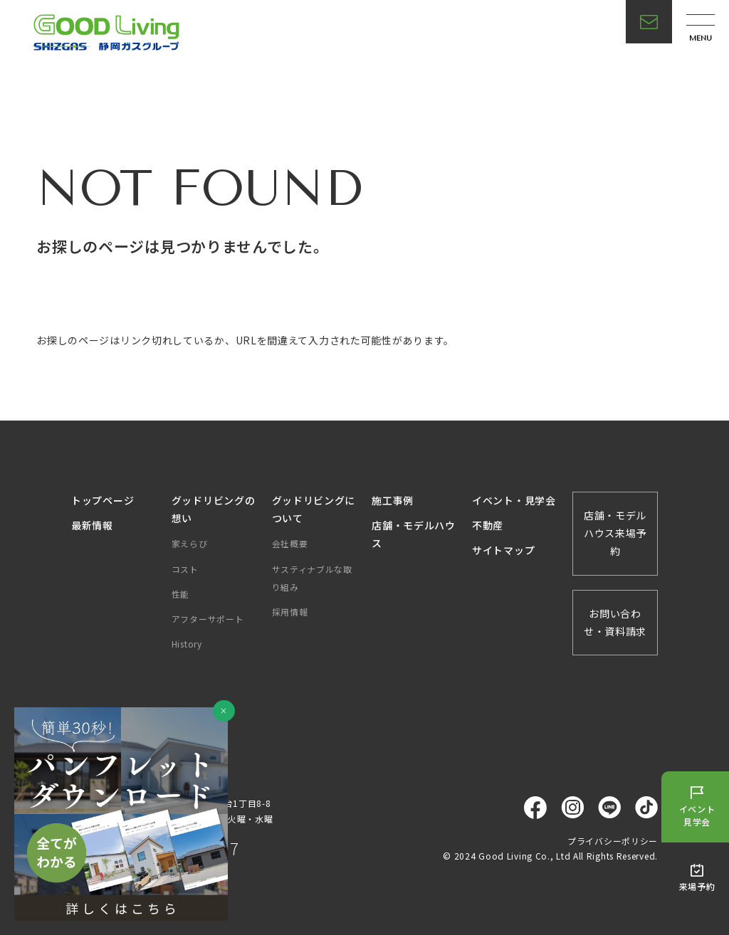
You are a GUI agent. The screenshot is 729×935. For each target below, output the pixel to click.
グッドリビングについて (314, 509)
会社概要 (290, 543)
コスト (185, 569)
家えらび (190, 543)
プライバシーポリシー (612, 841)
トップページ (102, 500)
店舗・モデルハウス (414, 534)
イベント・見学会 (514, 500)
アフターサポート (208, 619)
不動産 (487, 525)
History (187, 644)
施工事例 (393, 500)
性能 (180, 594)
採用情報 (290, 612)
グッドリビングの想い (214, 509)
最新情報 (92, 525)
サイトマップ (503, 550)
